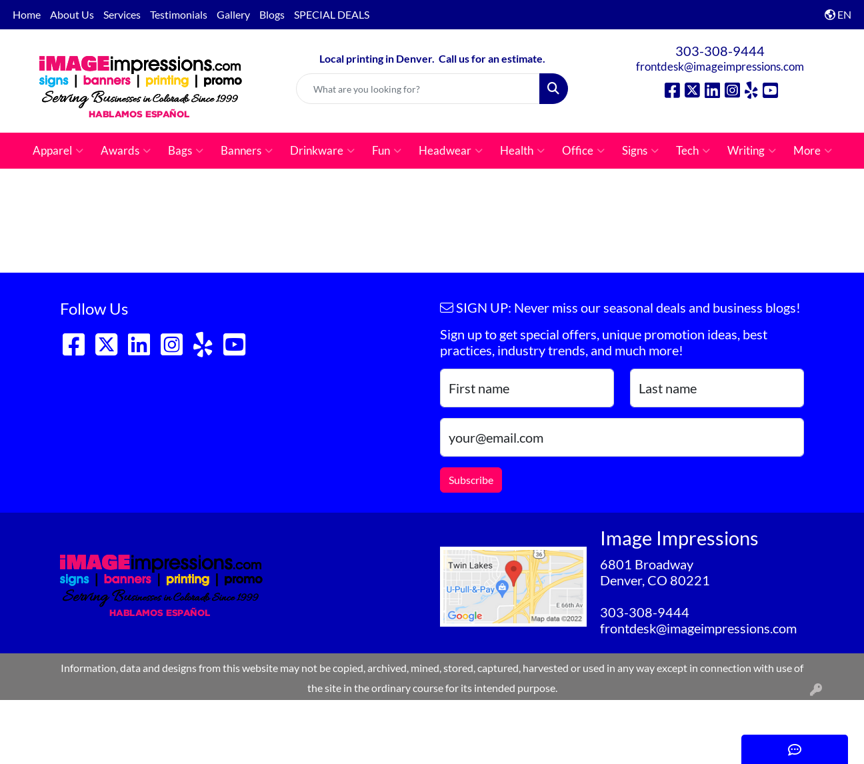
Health (522, 151)
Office (583, 151)
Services (122, 14)
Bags (185, 151)
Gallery (233, 14)
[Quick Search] (418, 88)
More (812, 151)
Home (27, 14)
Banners (247, 151)
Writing (751, 151)
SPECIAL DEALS (331, 14)
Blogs (272, 14)
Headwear (451, 151)
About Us (72, 14)
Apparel (58, 151)
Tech (693, 151)
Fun (386, 151)
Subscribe (471, 479)
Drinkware (322, 151)
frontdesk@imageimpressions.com (720, 66)
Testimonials (178, 14)
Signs (640, 151)
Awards (126, 151)
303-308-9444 (720, 51)
